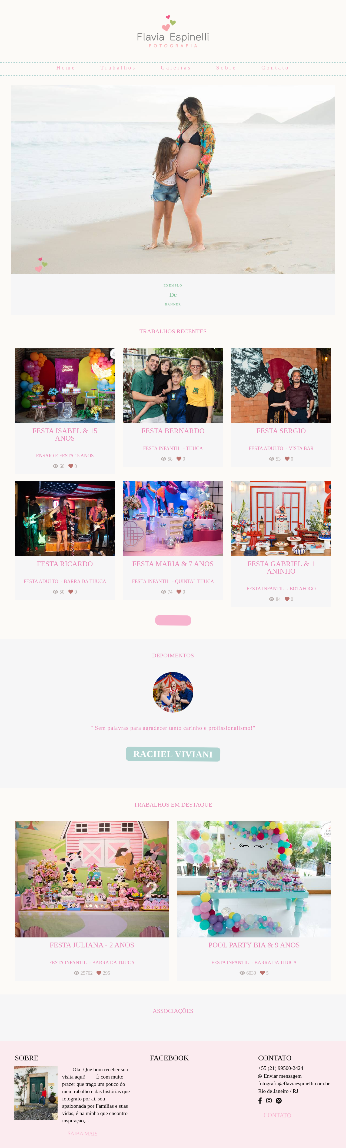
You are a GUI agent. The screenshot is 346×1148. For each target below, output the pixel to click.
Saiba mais (83, 1133)
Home (66, 68)
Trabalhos (118, 68)
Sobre (226, 68)
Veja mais (173, 620)
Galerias (176, 68)
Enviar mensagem (283, 1076)
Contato (275, 68)
